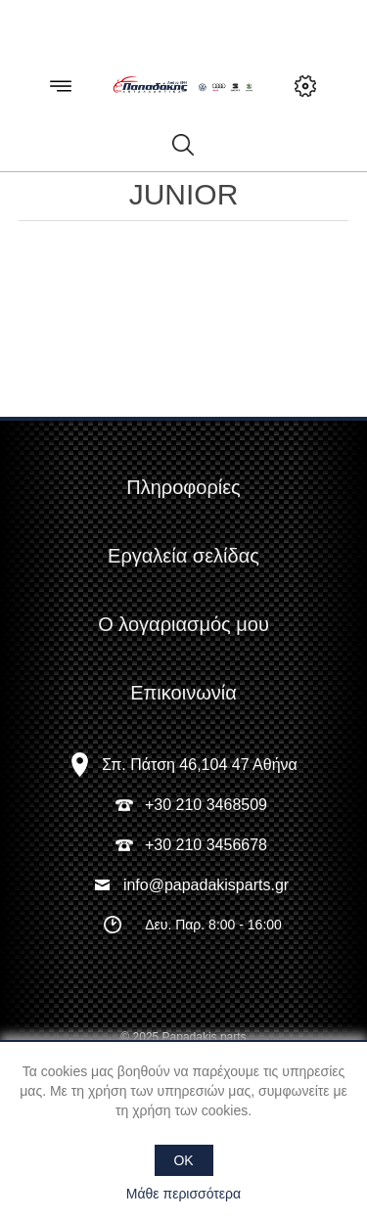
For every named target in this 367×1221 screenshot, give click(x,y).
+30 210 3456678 (206, 845)
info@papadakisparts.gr (206, 885)
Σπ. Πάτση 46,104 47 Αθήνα (200, 764)
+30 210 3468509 (206, 804)
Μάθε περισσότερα (183, 1193)
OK (183, 1160)
